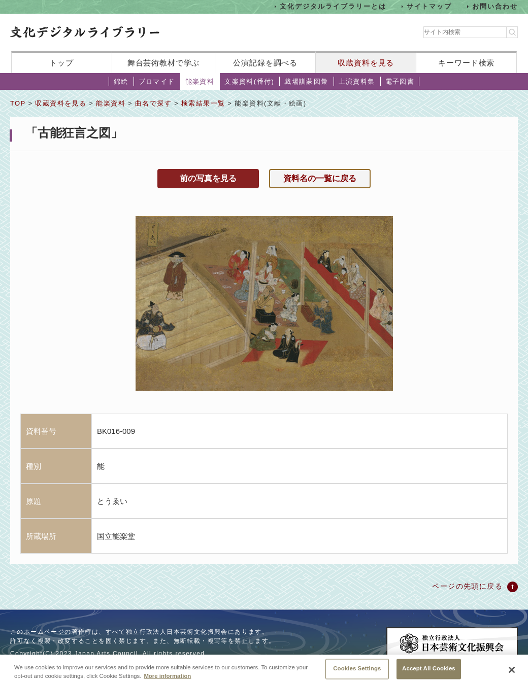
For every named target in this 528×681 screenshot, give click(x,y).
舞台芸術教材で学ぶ (163, 62)
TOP (17, 103)
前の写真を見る (208, 178)
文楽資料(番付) (249, 81)
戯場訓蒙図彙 (306, 81)
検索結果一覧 (203, 103)
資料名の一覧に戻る (319, 178)
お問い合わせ (495, 6)
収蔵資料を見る (366, 62)
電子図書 (400, 81)
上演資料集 (357, 81)
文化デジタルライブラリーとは (333, 6)
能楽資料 (200, 81)
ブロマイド (157, 81)
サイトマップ (429, 6)
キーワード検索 (466, 62)
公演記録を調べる (265, 62)
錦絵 (121, 81)
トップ (61, 62)
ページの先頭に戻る (467, 586)
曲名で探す (153, 103)
